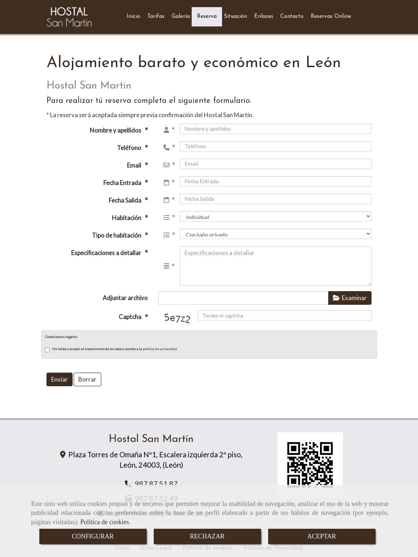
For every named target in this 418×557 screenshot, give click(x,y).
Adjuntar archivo (125, 295)
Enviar (59, 376)
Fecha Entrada (122, 180)
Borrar (87, 376)
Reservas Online (331, 15)
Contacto (292, 15)
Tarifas (155, 15)
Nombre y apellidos (116, 127)
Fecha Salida (125, 197)
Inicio (133, 15)
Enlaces (263, 15)
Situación (235, 15)
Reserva (207, 15)
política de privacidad (160, 346)
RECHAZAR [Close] (207, 536)
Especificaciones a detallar (106, 250)
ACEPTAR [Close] (321, 536)
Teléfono (129, 145)
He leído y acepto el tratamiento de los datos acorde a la (111, 346)
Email (134, 162)
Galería (181, 15)
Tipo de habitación (117, 232)
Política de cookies (104, 522)
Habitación (127, 215)
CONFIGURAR (93, 536)
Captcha (130, 314)
